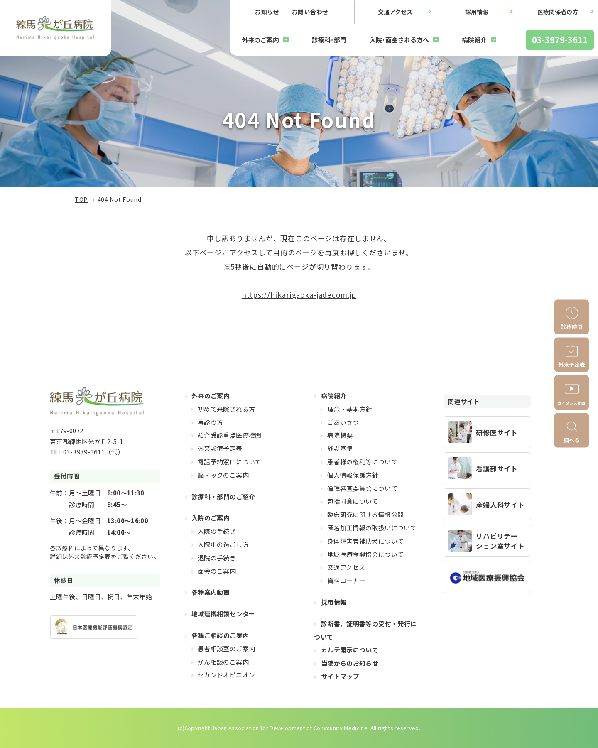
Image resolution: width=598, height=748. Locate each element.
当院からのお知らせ (349, 663)
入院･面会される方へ (399, 39)
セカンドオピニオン (226, 674)
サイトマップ (340, 676)
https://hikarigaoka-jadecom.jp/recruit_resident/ (487, 432)
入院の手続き (217, 531)
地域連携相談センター (223, 613)
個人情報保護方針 (352, 475)
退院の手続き (217, 557)
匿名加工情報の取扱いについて (372, 527)
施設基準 (340, 448)
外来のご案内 (260, 39)
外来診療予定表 (220, 448)
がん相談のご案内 (223, 661)
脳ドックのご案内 (223, 475)
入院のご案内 (210, 517)
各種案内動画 (210, 592)
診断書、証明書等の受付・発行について (365, 630)
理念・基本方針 (349, 409)
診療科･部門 (329, 39)
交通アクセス (395, 11)
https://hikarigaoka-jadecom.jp (299, 294)
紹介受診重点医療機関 (230, 435)
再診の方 (210, 422)
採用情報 (476, 11)
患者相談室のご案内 (226, 648)
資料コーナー (346, 580)
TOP (81, 199)
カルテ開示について (349, 649)
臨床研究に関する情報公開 (365, 514)
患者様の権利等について (362, 461)
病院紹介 (474, 39)
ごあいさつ (343, 422)
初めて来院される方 (226, 409)
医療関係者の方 (557, 11)
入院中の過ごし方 (223, 544)
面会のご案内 (217, 571)
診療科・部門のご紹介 (223, 496)
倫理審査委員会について (362, 488)
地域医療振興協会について (365, 554)
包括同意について (352, 501)
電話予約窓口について (230, 461)
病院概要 (340, 435)
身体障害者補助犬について (365, 541)
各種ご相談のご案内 (220, 635)
